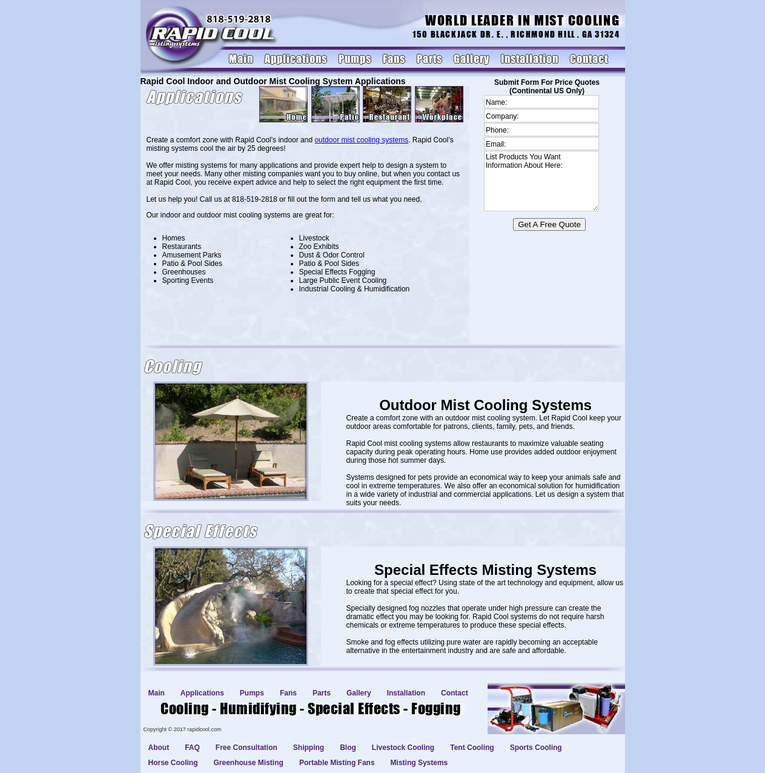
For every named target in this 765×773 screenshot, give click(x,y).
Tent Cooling (472, 747)
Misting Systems (419, 762)
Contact (589, 58)
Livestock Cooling (403, 747)
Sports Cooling (536, 747)
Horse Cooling (173, 762)
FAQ (192, 747)
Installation (529, 58)
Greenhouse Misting (248, 762)
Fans (394, 58)
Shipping (308, 747)
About (159, 747)
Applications (296, 58)
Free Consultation (246, 747)
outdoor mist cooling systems (361, 140)
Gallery (471, 58)
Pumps (355, 58)
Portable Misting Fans (337, 762)
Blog (348, 747)
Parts (429, 58)
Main (241, 58)
